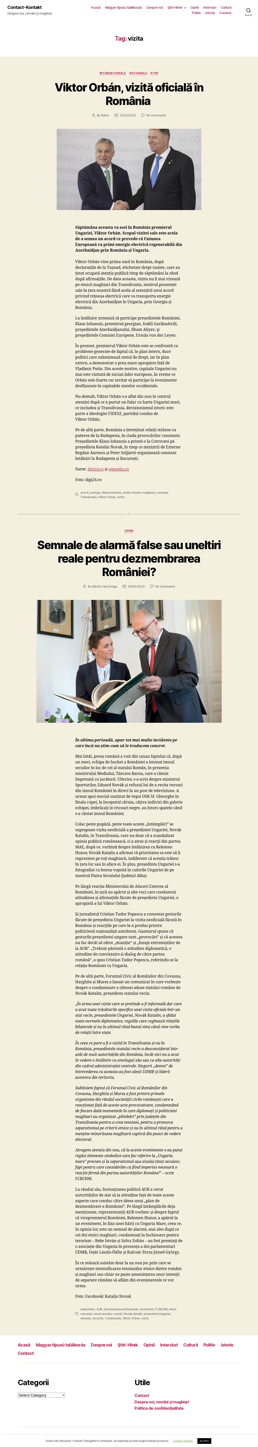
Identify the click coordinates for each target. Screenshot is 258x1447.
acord (84, 492)
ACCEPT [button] (204, 1440)
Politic (196, 13)
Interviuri (209, 7)
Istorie (210, 13)
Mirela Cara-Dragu (104, 586)
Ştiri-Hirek (175, 7)
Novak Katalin (133, 1313)
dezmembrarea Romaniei (121, 1309)
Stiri (155, 73)
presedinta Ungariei (157, 1313)
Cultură (226, 7)
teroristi (97, 1318)
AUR (99, 1309)
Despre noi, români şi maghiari (162, 1401)
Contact (225, 13)
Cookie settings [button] (183, 1441)
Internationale (112, 73)
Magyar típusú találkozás (123, 7)
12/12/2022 (128, 115)
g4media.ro (119, 469)
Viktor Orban (106, 497)
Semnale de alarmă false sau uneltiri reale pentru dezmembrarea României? (129, 558)
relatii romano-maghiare (139, 492)
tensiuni (85, 1318)
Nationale (138, 73)
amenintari (87, 1309)
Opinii (195, 7)
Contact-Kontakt (24, 7)
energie (95, 492)
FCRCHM (161, 1309)
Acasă (95, 7)
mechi (118, 1313)
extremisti (146, 1309)
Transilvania (88, 497)
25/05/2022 (136, 586)
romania (162, 492)
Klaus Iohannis (111, 492)
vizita (120, 497)
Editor (105, 115)
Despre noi (155, 7)
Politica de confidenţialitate (160, 1407)
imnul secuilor (103, 1313)
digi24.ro (95, 469)
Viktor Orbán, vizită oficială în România (129, 94)
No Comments (156, 115)
